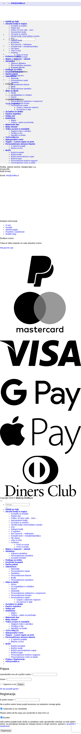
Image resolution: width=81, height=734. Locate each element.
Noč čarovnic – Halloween (21, 44)
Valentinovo (11, 76)
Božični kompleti (17, 152)
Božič (8, 150)
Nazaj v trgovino (17, 76)
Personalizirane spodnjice (21, 89)
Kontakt (9, 227)
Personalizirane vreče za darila (23, 163)
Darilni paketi (12, 74)
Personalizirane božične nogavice (24, 161)
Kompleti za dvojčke (19, 514)
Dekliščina (10, 118)
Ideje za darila (12, 582)
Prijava (20, 684)
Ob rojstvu (15, 49)
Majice (13, 120)
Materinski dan (12, 124)
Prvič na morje (22, 55)
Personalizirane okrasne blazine (20, 144)
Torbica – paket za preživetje (22, 122)
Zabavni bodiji (16, 40)
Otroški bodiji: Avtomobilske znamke (25, 36)
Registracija (6, 731)
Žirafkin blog (11, 234)
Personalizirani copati (19, 80)
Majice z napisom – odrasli (18, 549)
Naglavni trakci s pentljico (21, 131)
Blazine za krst (17, 148)
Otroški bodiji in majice (16, 511)
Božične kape (16, 159)
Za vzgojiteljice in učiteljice (21, 95)
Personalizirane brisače (20, 103)
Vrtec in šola (16, 51)
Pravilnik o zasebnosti (15, 232)
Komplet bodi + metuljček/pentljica (24, 46)
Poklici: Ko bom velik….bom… (24, 518)
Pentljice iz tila (16, 133)
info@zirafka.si (12, 175)
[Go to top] (1, 500)
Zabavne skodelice (19, 553)
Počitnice (14, 53)
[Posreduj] (7, 507)
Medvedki (15, 78)
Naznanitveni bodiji (18, 32)
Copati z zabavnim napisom (27, 107)
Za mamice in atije (24, 109)
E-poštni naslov (7, 700)
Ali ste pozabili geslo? (9, 689)
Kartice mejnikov (13, 114)
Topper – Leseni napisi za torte (20, 142)
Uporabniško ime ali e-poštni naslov (16, 674)
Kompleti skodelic (18, 558)
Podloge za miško (14, 69)
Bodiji (13, 578)
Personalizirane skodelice (21, 65)
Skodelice (10, 61)
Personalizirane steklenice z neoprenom (26, 101)
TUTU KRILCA (12, 137)
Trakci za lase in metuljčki (17, 129)
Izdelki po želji (12, 509)
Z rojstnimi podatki (18, 146)
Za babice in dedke (14, 111)
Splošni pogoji (12, 230)
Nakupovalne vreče (14, 139)
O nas (8, 225)
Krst (12, 38)
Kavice (13, 97)
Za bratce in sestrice (19, 34)
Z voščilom (15, 42)
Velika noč (10, 116)
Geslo (3, 679)
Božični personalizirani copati (22, 157)
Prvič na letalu (22, 57)
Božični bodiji (16, 154)
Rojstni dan (16, 516)
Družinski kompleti (14, 72)
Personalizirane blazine (20, 84)
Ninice (14, 584)
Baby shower (12, 127)
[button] (13, 56)
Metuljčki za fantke (18, 135)
